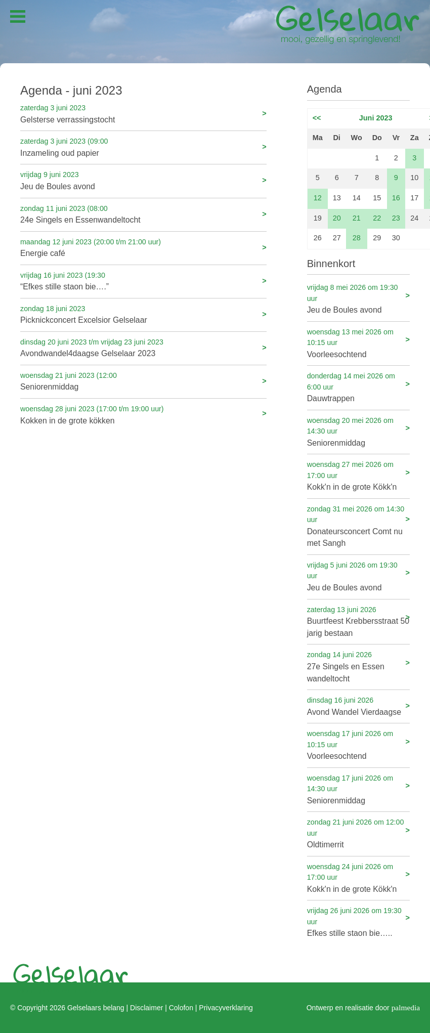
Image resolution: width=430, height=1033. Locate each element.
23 (396, 218)
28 (357, 238)
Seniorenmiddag (143, 380)
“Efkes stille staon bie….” (143, 280)
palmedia (406, 1007)
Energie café (143, 247)
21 (357, 218)
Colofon (181, 1008)
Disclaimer (146, 1008)
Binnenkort (331, 263)
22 (377, 218)
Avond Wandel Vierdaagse (358, 705)
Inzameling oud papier (143, 146)
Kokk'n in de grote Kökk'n (358, 475)
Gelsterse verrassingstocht (143, 113)
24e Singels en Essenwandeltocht (143, 213)
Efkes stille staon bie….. (358, 921)
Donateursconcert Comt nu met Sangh (358, 526)
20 (337, 218)
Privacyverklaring (225, 1008)
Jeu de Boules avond (143, 179)
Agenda (324, 89)
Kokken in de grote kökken (143, 414)
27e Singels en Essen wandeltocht (358, 666)
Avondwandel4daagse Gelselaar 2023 (143, 347)
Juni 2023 (376, 118)
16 (396, 198)
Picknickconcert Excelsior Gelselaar (143, 314)
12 (318, 198)
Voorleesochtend (358, 343)
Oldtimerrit (358, 833)
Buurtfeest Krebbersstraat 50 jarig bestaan (358, 621)
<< (317, 118)
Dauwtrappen (358, 387)
